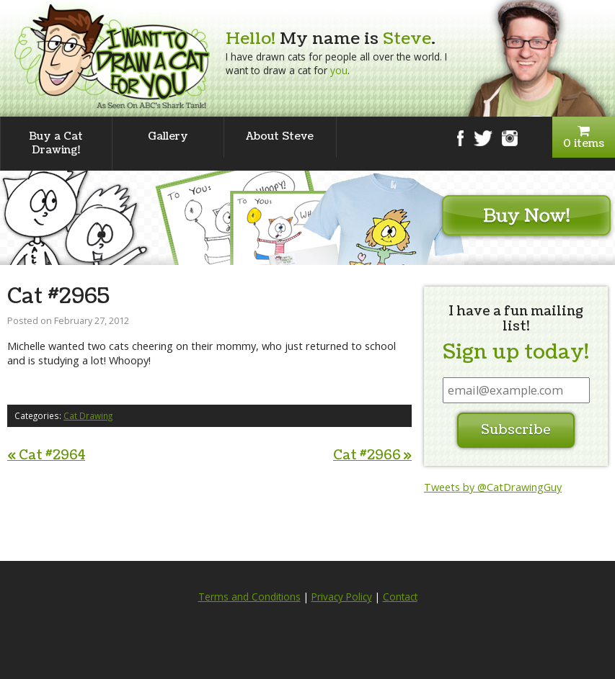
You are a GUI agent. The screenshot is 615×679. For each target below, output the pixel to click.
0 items (583, 138)
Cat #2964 (46, 455)
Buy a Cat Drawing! (56, 143)
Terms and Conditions (249, 596)
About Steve (280, 136)
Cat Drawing (87, 415)
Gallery (168, 136)
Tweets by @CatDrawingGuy (493, 487)
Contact (400, 596)
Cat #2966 (372, 455)
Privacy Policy (341, 596)
